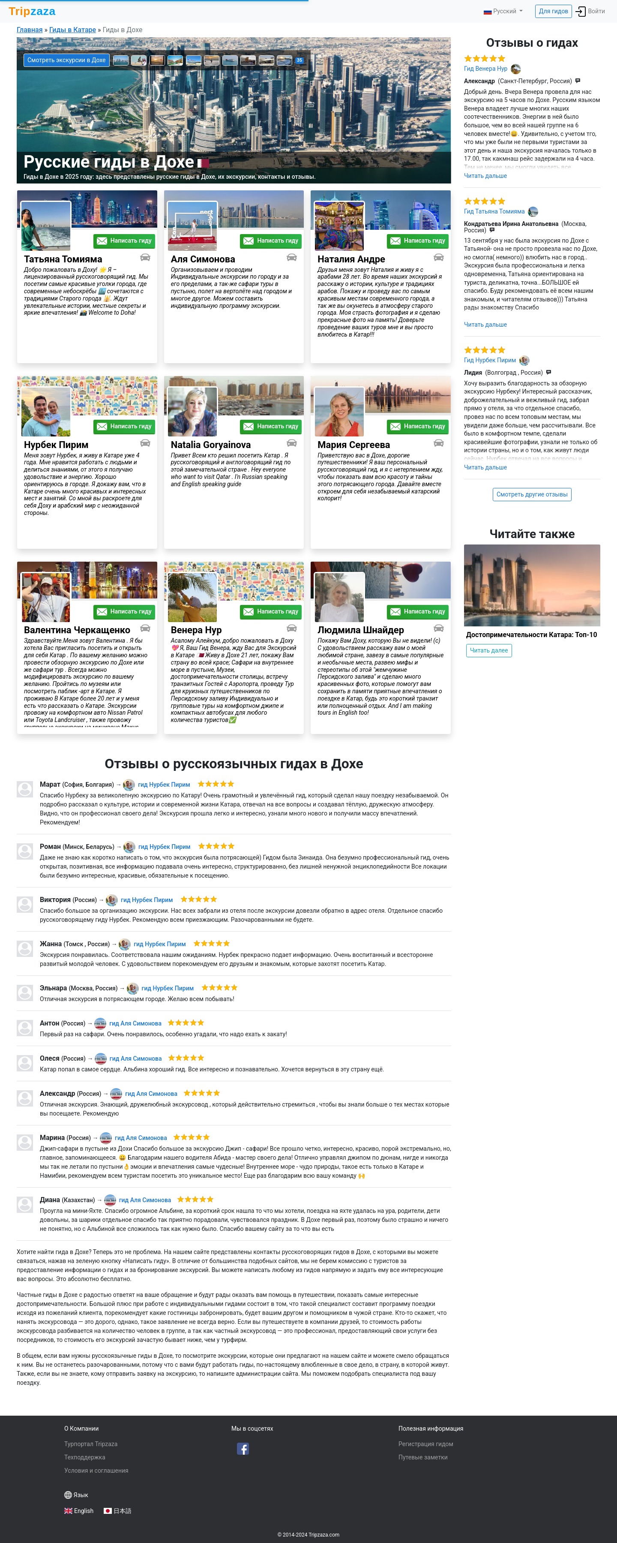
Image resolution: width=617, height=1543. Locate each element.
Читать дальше (485, 175)
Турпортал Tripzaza (90, 1444)
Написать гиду (124, 241)
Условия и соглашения (96, 1470)
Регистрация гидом (425, 1444)
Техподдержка (84, 1457)
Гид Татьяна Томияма (495, 211)
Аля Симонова (137, 1023)
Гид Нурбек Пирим (491, 359)
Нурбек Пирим (166, 784)
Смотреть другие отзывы (532, 494)
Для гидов (553, 11)
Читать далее (489, 650)
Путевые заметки (423, 1457)
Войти (590, 11)
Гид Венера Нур (486, 68)
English (83, 1510)
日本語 (123, 1510)
